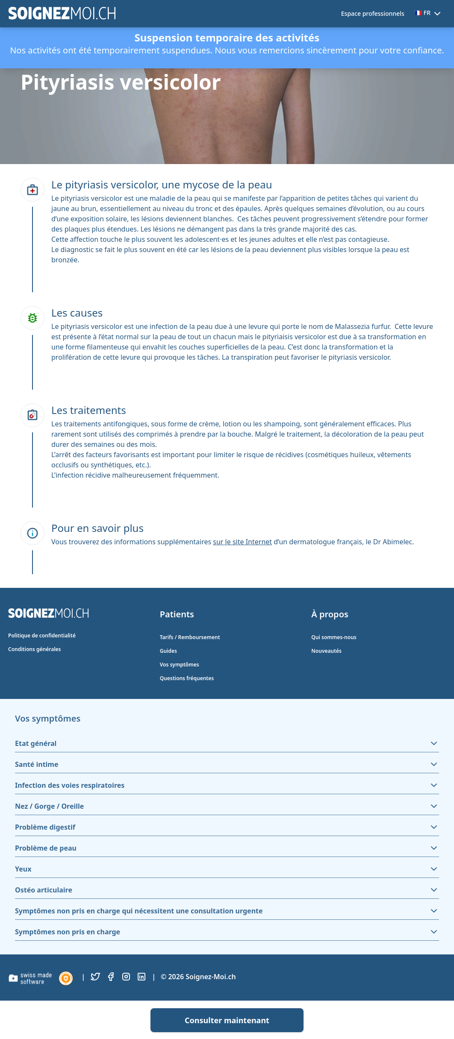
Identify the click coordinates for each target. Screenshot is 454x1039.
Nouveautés (326, 651)
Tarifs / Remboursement (190, 637)
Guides (168, 651)
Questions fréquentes (187, 678)
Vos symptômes (179, 664)
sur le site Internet (242, 541)
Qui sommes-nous (333, 637)
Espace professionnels (372, 13)
